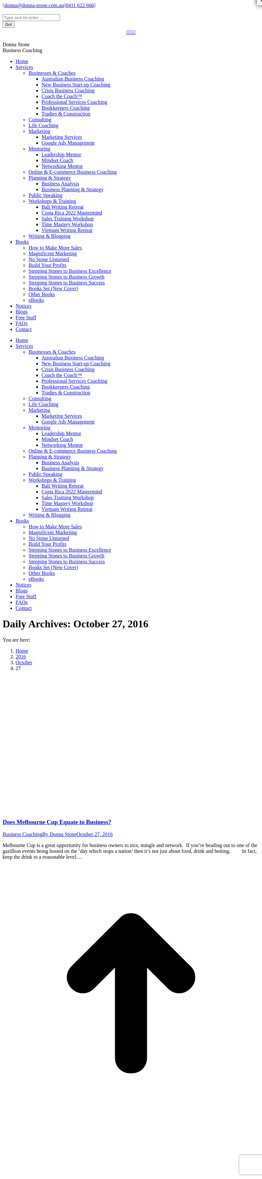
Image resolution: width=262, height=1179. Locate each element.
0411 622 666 (80, 5)
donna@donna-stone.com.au (34, 5)
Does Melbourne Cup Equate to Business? (57, 822)
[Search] (31, 17)
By (59, 834)
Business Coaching (22, 834)
